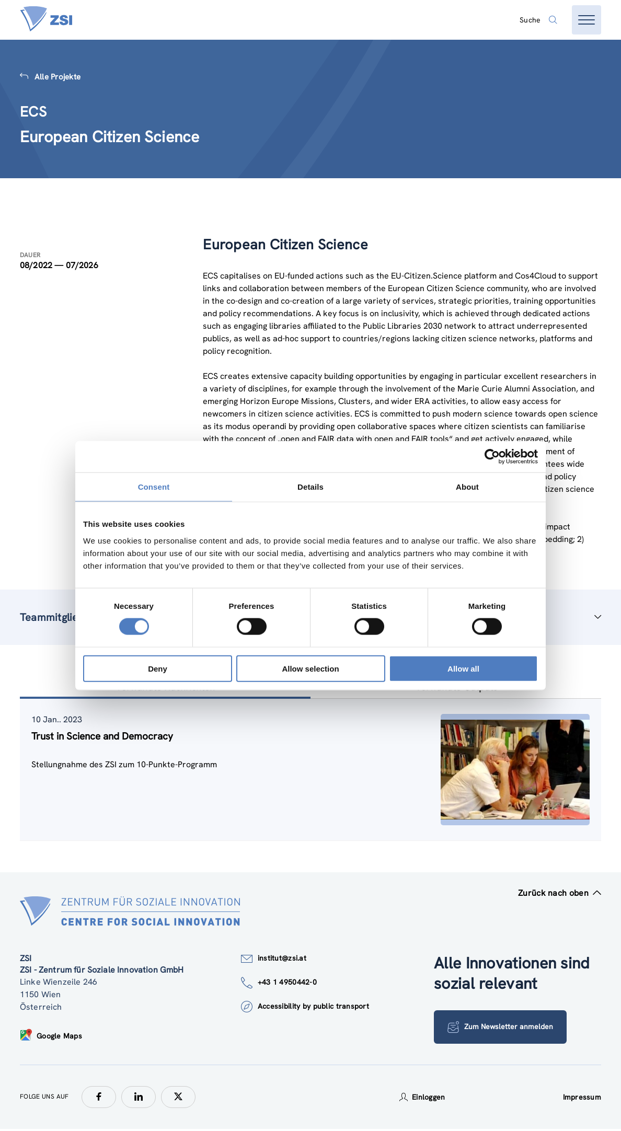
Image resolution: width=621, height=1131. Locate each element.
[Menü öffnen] (586, 19)
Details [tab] (310, 486)
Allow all (463, 668)
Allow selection (310, 668)
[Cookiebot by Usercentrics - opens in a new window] (492, 457)
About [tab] (467, 486)
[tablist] (310, 772)
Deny (157, 668)
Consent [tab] (154, 486)
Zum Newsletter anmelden (501, 1029)
